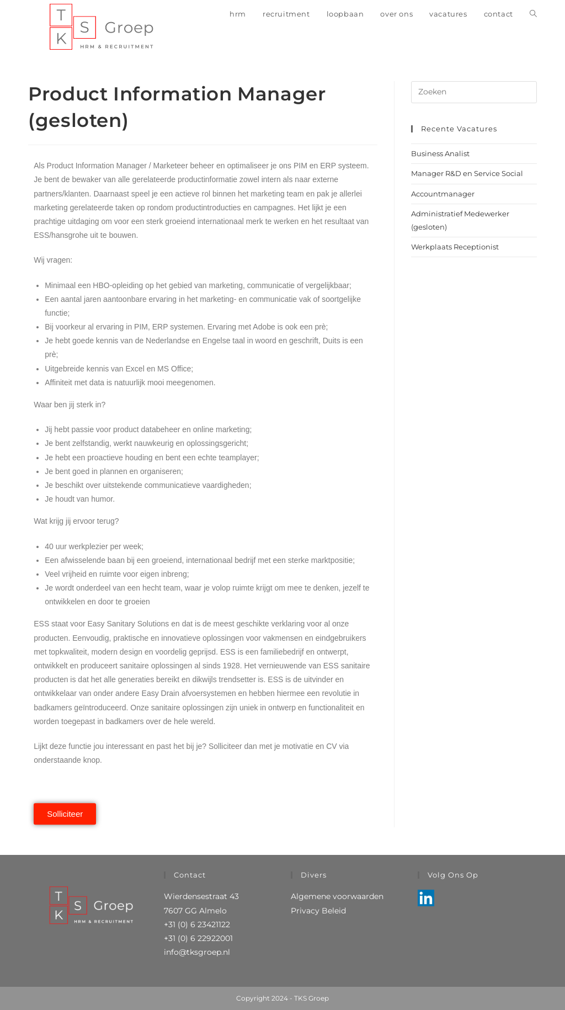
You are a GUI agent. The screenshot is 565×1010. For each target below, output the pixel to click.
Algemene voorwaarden (337, 896)
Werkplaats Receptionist (455, 246)
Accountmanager (443, 193)
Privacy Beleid (318, 911)
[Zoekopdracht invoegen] (474, 92)
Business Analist (440, 153)
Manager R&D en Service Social (467, 173)
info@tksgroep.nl (197, 952)
